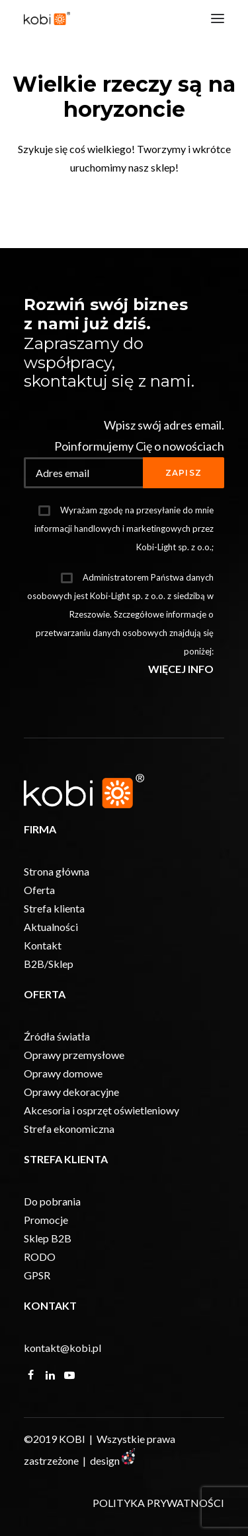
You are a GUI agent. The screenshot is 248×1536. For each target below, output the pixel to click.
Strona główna (56, 871)
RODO (40, 1256)
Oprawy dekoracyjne (71, 1091)
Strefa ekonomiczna (69, 1128)
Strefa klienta (54, 908)
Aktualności (51, 926)
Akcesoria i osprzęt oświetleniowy (101, 1110)
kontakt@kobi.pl (62, 1347)
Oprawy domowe (63, 1073)
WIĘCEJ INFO (181, 668)
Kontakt (43, 945)
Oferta (39, 889)
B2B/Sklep (48, 963)
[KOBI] (47, 18)
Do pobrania (52, 1201)
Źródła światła (57, 1036)
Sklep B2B (47, 1238)
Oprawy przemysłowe (74, 1054)
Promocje (46, 1219)
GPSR (37, 1275)
